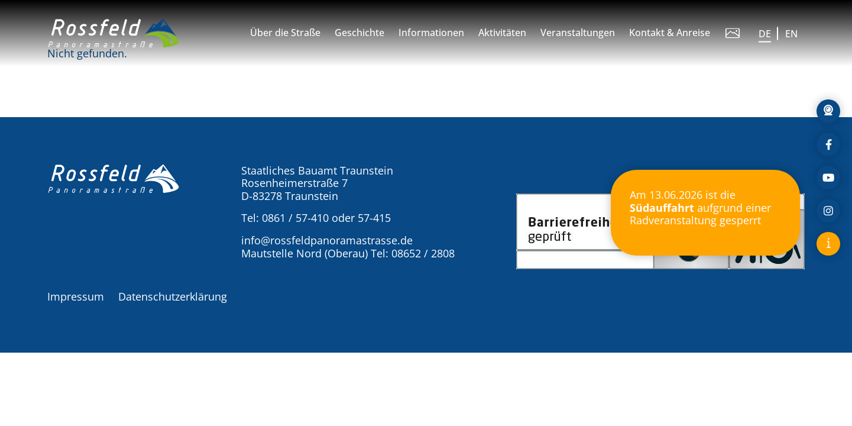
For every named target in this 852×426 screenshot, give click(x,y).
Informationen (431, 32)
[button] (113, 33)
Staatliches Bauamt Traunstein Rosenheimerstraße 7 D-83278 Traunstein (317, 183)
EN (791, 33)
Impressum (75, 296)
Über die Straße (285, 32)
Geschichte (359, 32)
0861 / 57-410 (295, 218)
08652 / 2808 (423, 253)
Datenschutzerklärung (172, 296)
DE (765, 33)
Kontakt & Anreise (669, 32)
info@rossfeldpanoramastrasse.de (327, 240)
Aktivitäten (502, 32)
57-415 (374, 218)
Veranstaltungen (577, 32)
